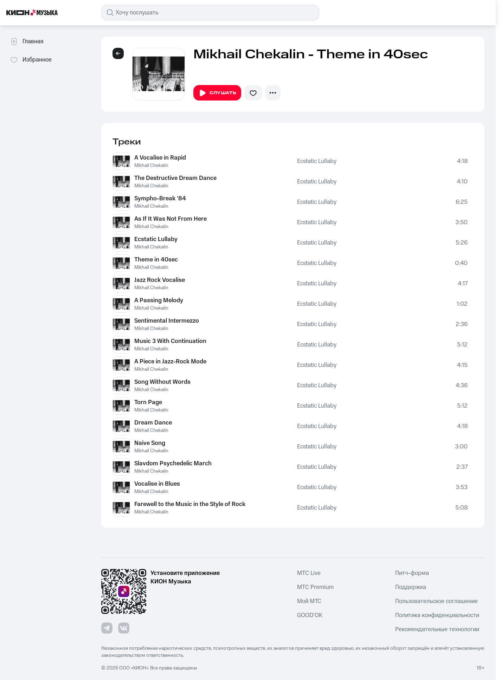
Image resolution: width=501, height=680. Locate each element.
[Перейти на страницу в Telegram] (107, 628)
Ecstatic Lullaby (316, 161)
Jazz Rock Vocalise (159, 280)
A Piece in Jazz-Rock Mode (170, 361)
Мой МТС (309, 601)
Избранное (31, 60)
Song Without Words (162, 382)
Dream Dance (153, 423)
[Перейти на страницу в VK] (123, 628)
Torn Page (148, 402)
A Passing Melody (158, 300)
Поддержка (410, 587)
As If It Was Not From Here (170, 219)
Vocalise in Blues (157, 484)
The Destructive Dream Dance (175, 178)
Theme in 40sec (156, 259)
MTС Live (309, 573)
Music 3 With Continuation (170, 341)
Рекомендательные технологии (437, 629)
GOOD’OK (309, 615)
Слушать (217, 93)
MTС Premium (315, 587)
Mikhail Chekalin (151, 165)
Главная (26, 41)
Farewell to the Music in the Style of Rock (189, 504)
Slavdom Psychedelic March (173, 463)
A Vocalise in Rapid (160, 158)
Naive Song (149, 443)
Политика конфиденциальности (437, 615)
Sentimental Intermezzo (166, 321)
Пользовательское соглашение (436, 601)
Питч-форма (412, 573)
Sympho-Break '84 (160, 198)
